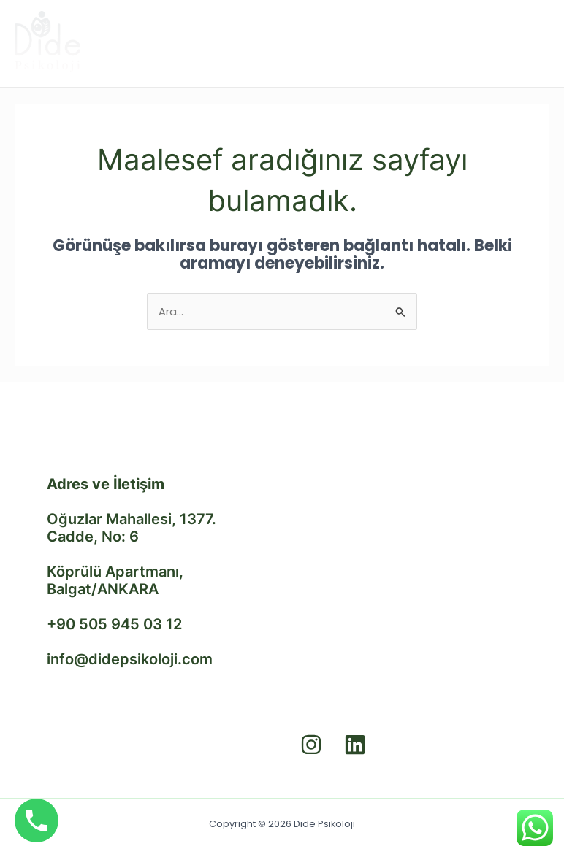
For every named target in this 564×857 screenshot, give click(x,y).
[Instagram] (311, 745)
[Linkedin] (355, 745)
